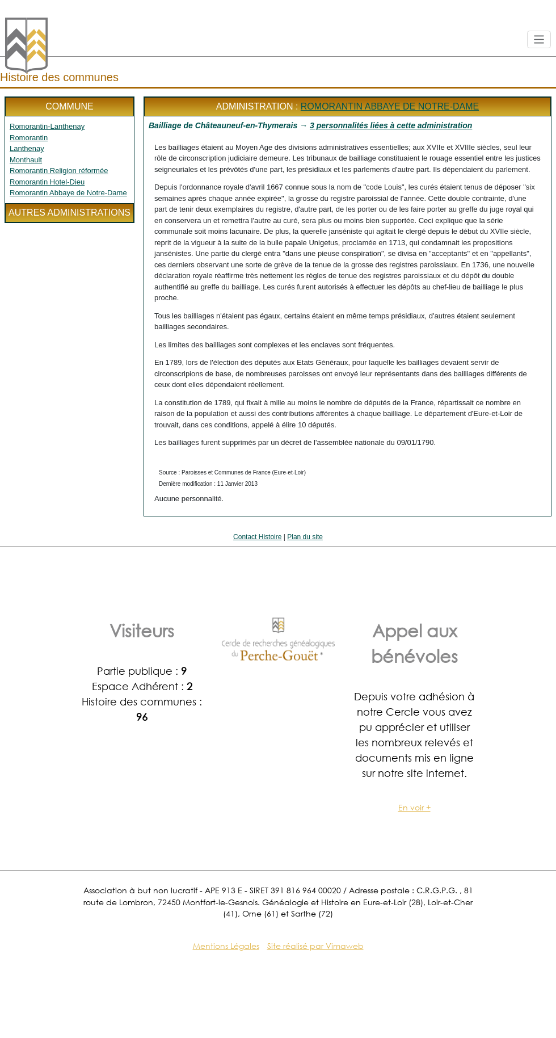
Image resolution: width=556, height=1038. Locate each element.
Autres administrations (69, 212)
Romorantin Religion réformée (59, 170)
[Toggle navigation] (539, 39)
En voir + (414, 807)
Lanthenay (27, 148)
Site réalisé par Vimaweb (315, 945)
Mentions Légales (226, 945)
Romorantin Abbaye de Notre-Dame (68, 192)
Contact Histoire (257, 537)
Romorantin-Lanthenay (47, 126)
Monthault (26, 160)
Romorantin (29, 137)
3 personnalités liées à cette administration (391, 125)
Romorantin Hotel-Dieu (47, 182)
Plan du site (305, 537)
